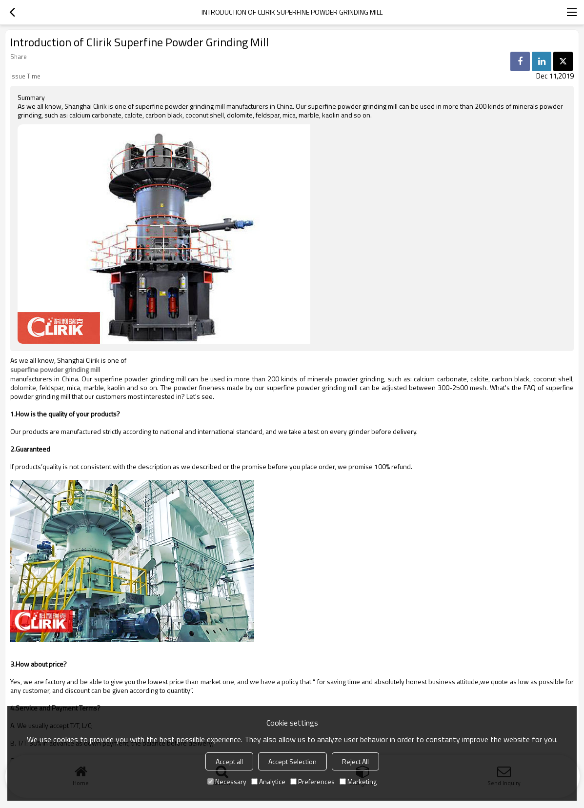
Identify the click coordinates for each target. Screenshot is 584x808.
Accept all (229, 761)
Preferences (312, 781)
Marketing (358, 781)
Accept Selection (292, 761)
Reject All (355, 761)
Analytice (268, 781)
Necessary (226, 781)
